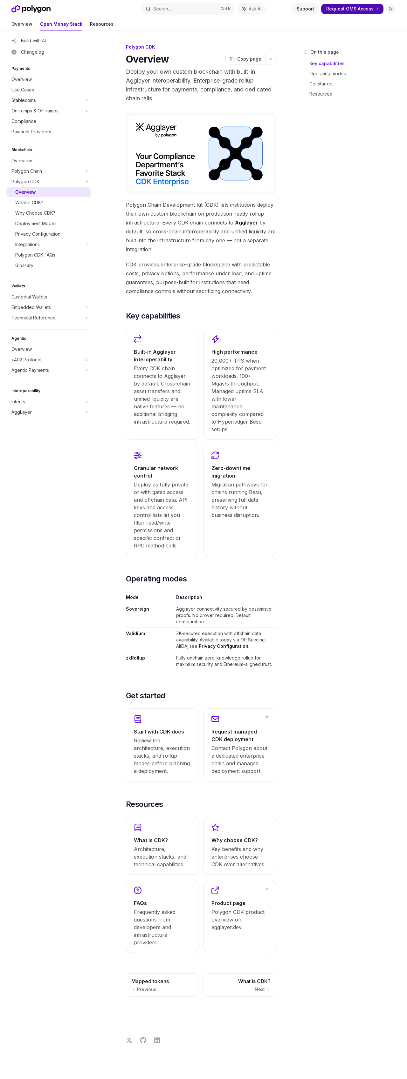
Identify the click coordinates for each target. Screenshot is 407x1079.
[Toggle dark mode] (391, 9)
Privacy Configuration (223, 646)
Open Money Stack (61, 25)
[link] (162, 744)
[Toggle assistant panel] (252, 9)
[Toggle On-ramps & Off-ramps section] (48, 111)
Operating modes (327, 73)
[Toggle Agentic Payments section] (48, 370)
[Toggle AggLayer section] (48, 412)
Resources (102, 25)
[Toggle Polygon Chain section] (48, 171)
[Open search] (188, 9)
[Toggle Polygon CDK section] (48, 182)
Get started (321, 83)
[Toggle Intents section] (48, 402)
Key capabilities (327, 63)
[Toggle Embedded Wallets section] (48, 307)
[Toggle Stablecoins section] (48, 100)
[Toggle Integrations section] (48, 244)
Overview (21, 25)
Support (305, 8)
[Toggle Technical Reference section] (48, 318)
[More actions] (270, 59)
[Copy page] (245, 59)
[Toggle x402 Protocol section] (48, 360)
